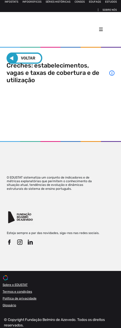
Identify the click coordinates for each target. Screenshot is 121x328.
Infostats (11, 1)
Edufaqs (95, 1)
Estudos (111, 1)
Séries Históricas (58, 1)
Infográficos (31, 1)
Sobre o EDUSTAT (15, 285)
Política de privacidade (20, 298)
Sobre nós (109, 10)
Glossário (9, 305)
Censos (80, 1)
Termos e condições (17, 291)
